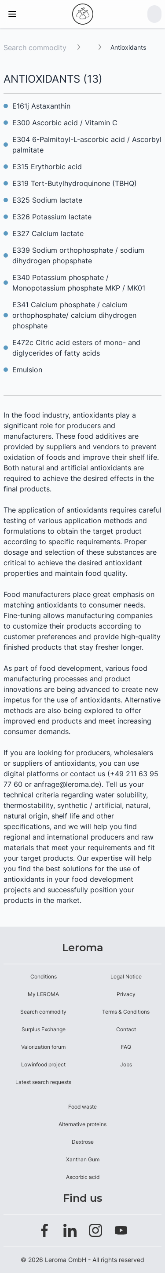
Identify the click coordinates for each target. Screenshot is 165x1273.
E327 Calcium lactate (48, 233)
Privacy (126, 994)
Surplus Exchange (44, 1029)
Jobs (126, 1064)
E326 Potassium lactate (52, 216)
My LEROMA (43, 994)
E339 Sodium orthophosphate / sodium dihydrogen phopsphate (78, 255)
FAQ (126, 1047)
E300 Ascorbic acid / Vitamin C (64, 122)
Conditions (43, 976)
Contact (126, 1029)
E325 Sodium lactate (47, 200)
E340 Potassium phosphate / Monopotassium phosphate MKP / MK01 (78, 282)
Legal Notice (126, 976)
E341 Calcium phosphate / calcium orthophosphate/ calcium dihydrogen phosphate (74, 315)
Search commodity (35, 47)
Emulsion (27, 369)
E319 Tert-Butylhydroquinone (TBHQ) (74, 183)
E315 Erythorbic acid (47, 166)
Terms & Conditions (126, 1011)
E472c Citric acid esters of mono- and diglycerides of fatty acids (76, 347)
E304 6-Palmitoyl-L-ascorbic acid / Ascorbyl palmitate (86, 144)
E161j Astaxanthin (41, 106)
